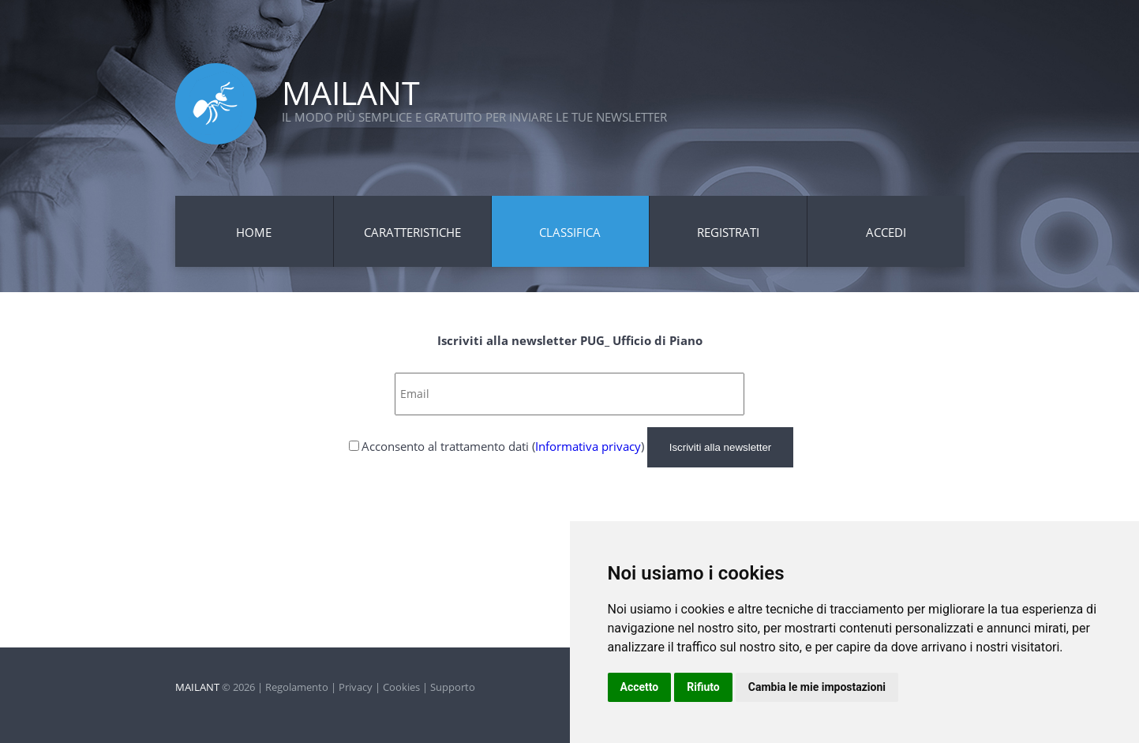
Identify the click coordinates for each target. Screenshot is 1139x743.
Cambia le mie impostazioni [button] (817, 687)
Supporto (452, 687)
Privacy (356, 687)
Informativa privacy (588, 446)
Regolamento (296, 687)
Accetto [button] (639, 687)
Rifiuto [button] (703, 687)
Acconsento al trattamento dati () (503, 446)
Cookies (401, 687)
